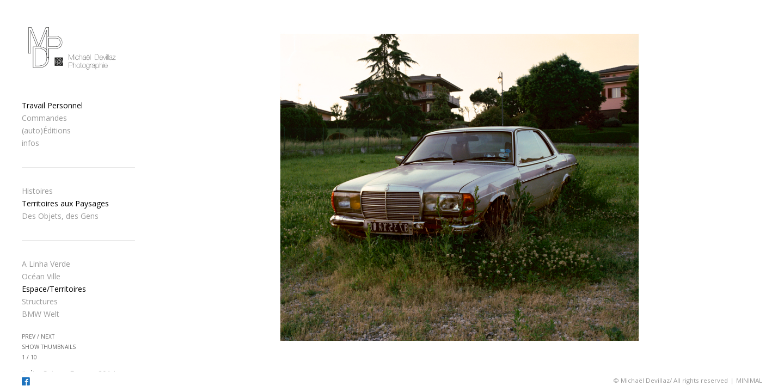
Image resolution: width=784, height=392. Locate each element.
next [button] (47, 336)
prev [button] (28, 336)
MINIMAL (749, 380)
